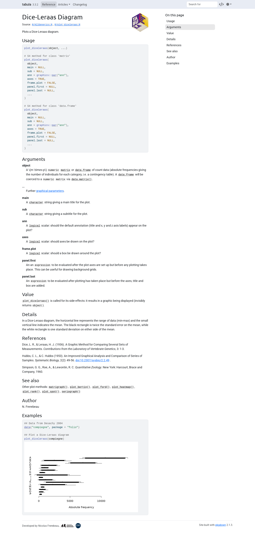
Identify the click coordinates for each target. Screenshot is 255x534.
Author (171, 57)
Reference (48, 4)
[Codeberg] (221, 4)
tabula (26, 4)
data (27, 427)
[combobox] (202, 4)
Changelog (80, 4)
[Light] (229, 4)
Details (171, 39)
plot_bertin (78, 387)
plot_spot (49, 391)
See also (172, 51)
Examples (173, 63)
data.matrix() (82, 179)
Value (170, 33)
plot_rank (30, 391)
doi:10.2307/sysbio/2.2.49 (92, 360)
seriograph (69, 391)
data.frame (83, 170)
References (174, 45)
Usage (171, 21)
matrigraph (56, 387)
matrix (65, 170)
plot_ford (99, 387)
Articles (63, 4)
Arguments (174, 27)
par (54, 75)
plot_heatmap (121, 387)
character (36, 202)
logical (34, 225)
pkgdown (220, 525)
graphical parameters (50, 191)
